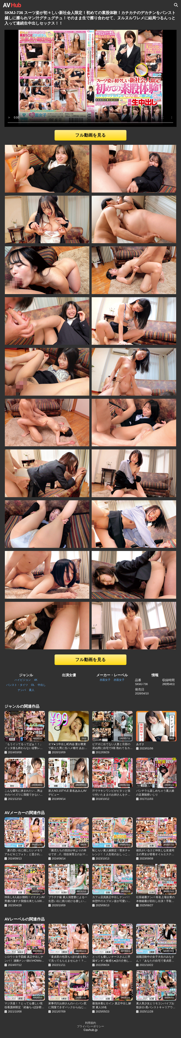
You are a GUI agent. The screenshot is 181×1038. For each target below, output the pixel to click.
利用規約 (90, 1022)
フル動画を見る (90, 135)
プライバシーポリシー (90, 1026)
